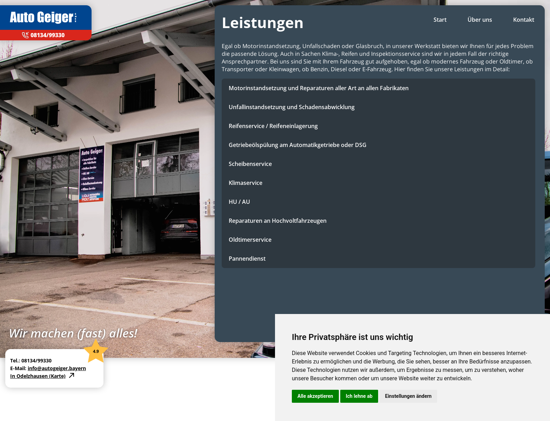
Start (440, 20)
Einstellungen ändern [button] (408, 396)
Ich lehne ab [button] (359, 396)
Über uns (480, 20)
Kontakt (523, 20)
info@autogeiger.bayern (57, 368)
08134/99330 (48, 35)
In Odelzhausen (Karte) (38, 376)
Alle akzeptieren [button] (315, 396)
